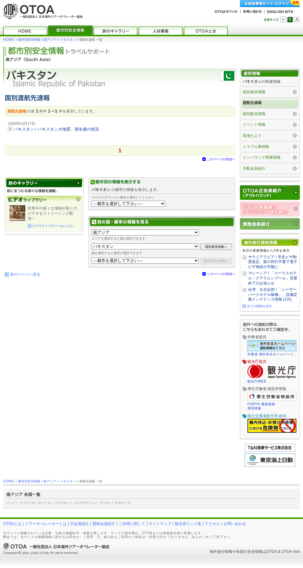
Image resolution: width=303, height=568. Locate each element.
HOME (8, 39)
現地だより (252, 135)
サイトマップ (160, 524)
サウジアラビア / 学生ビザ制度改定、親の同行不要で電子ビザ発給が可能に (272, 262)
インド (11, 502)
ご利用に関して (132, 524)
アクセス (212, 524)
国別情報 (254, 408)
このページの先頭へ (221, 159)
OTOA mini (291, 551)
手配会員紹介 (254, 168)
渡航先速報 (252, 103)
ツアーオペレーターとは (46, 524)
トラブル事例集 (256, 146)
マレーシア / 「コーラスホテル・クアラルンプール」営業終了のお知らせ (272, 278)
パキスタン (68, 39)
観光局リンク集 (188, 524)
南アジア (50, 39)
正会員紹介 (79, 524)
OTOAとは (12, 524)
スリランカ (27, 502)
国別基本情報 (254, 92)
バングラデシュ (85, 502)
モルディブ (123, 502)
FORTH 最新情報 (261, 404)
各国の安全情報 (249, 551)
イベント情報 (254, 124)
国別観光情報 (254, 114)
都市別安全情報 (29, 39)
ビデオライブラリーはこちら (52, 226)
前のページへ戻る (25, 274)
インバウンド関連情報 (262, 157)
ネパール (44, 502)
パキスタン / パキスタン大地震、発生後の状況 (56, 129)
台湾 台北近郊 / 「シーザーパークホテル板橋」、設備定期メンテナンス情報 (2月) (272, 294)
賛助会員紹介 (103, 524)
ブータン (105, 502)
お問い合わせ (234, 524)
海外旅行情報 (221, 551)
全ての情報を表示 (259, 306)
